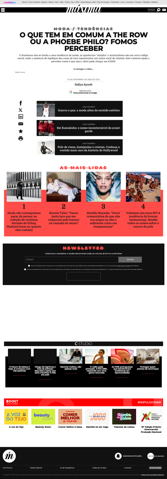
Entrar (151, 10)
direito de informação (123, 265)
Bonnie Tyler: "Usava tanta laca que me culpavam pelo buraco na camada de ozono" (63, 218)
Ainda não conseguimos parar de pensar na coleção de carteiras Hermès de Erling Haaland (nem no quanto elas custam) (24, 221)
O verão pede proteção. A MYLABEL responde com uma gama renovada (96, 370)
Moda (65, 29)
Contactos (127, 468)
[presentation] (83, 276)
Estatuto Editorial (36, 468)
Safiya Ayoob (83, 84)
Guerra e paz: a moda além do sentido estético (89, 110)
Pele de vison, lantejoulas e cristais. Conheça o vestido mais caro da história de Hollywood (89, 149)
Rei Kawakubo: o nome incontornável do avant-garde (89, 129)
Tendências (95, 29)
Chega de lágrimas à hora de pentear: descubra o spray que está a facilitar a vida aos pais (45, 371)
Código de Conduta (99, 468)
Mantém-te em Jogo (97, 427)
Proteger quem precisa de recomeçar (148, 368)
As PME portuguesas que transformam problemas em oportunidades (122, 370)
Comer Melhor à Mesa (70, 427)
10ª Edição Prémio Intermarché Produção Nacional (151, 429)
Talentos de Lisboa (124, 427)
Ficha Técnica (7, 468)
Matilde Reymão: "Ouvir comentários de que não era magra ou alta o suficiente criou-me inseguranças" (103, 219)
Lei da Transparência (67, 468)
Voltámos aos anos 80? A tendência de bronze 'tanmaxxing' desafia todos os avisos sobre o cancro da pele (143, 219)
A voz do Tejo (16, 427)
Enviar (130, 260)
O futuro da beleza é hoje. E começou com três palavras (19, 369)
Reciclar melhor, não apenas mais (70, 368)
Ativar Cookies (155, 468)
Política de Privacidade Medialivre (152, 475)
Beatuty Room (43, 427)
